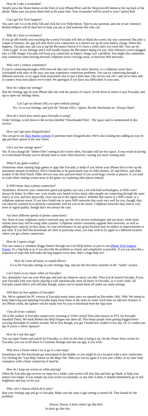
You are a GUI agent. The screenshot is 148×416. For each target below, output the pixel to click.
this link (78, 338)
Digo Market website (38, 135)
